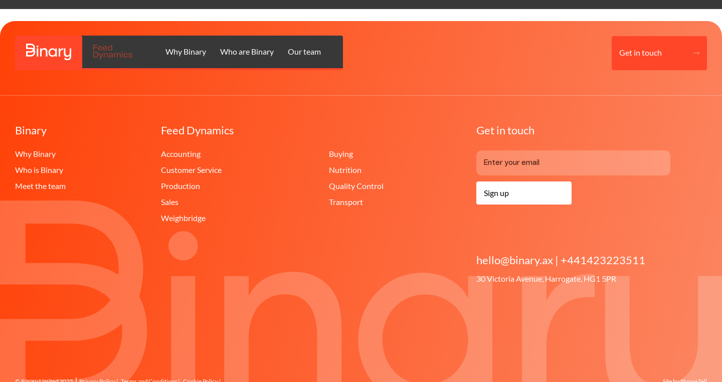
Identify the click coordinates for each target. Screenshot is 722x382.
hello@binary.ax (515, 260)
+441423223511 (603, 260)
